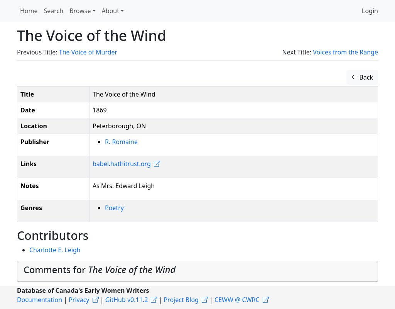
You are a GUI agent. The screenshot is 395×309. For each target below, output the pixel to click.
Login (370, 11)
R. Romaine (121, 142)
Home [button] (29, 11)
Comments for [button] (100, 269)
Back (362, 77)
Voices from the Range (345, 52)
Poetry (114, 208)
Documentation (39, 299)
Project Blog (181, 299)
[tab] (197, 271)
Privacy (79, 299)
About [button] (110, 11)
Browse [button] (80, 11)
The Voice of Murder (88, 52)
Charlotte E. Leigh (55, 250)
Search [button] (54, 11)
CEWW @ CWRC (237, 299)
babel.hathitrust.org (122, 164)
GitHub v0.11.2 (126, 299)
